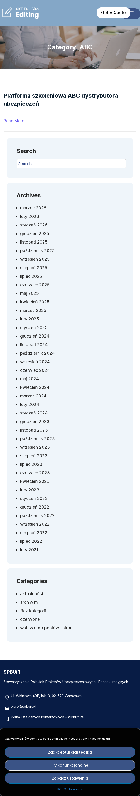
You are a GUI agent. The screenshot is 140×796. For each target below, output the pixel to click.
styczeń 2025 (34, 327)
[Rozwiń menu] (131, 13)
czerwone (30, 619)
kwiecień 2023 (35, 481)
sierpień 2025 (33, 267)
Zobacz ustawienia (70, 778)
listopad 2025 (34, 242)
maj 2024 (29, 378)
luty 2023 (29, 489)
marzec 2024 (33, 395)
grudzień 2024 (34, 336)
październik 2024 (37, 353)
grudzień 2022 (34, 506)
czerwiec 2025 (35, 284)
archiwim (29, 602)
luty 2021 (29, 549)
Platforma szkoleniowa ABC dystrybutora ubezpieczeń (61, 99)
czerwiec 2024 (35, 370)
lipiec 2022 (31, 541)
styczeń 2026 (34, 224)
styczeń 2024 (34, 412)
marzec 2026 (33, 207)
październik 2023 (37, 438)
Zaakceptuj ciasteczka (70, 752)
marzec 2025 (33, 310)
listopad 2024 (34, 344)
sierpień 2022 (33, 532)
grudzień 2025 (34, 233)
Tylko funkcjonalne (70, 765)
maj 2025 (29, 293)
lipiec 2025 (31, 276)
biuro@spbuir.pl (23, 706)
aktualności (31, 593)
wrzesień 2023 (35, 447)
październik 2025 (37, 250)
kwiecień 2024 (34, 387)
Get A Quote (113, 12)
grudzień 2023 (34, 421)
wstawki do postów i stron (46, 627)
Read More (14, 120)
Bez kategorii (33, 610)
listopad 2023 (34, 430)
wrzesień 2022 (35, 524)
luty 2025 (29, 318)
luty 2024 (29, 404)
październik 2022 (37, 515)
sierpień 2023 (34, 455)
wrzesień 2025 (35, 259)
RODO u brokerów (70, 789)
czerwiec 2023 (35, 472)
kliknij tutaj (76, 717)
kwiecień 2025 (34, 301)
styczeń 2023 (34, 498)
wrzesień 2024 (35, 361)
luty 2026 (29, 216)
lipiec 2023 (31, 464)
